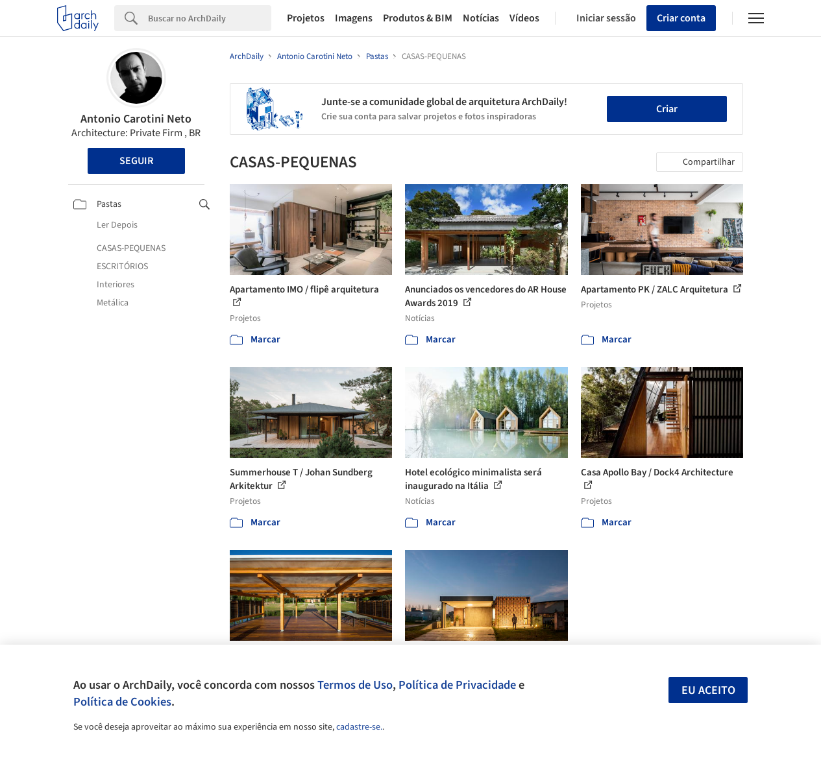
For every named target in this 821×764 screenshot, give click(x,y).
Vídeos (524, 18)
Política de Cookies (122, 701)
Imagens (354, 18)
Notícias (481, 18)
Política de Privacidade (457, 684)
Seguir (136, 161)
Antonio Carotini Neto (135, 119)
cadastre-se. (359, 727)
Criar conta (681, 18)
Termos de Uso (355, 684)
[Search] (209, 18)
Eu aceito (708, 690)
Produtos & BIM (417, 18)
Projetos (306, 18)
